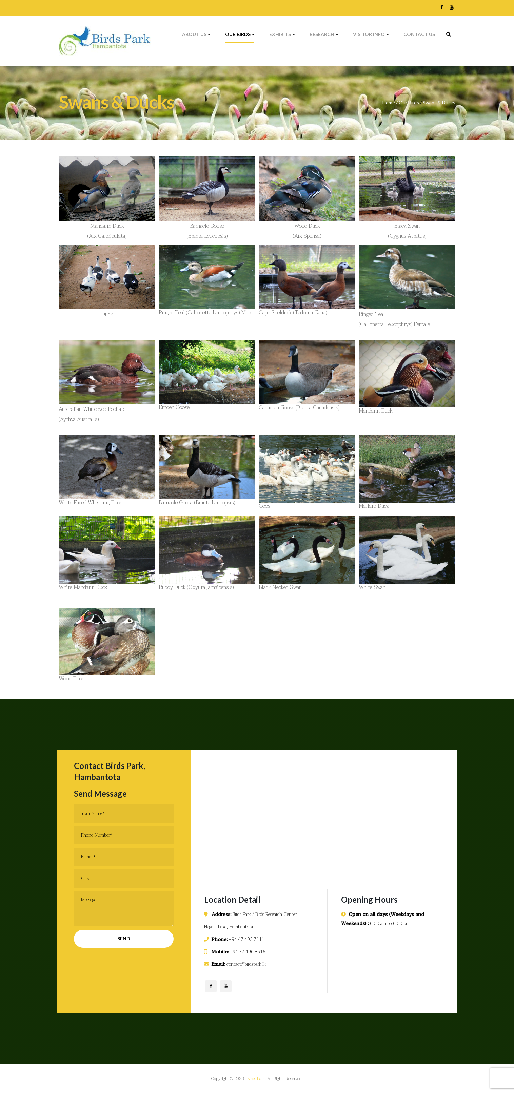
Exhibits (282, 34)
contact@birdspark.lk (246, 964)
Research (324, 34)
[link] (448, 34)
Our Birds (239, 34)
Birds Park (256, 1079)
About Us (196, 34)
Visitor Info (371, 34)
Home (388, 102)
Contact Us (419, 34)
